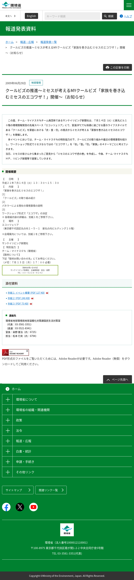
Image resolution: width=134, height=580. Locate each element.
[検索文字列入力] (72, 16)
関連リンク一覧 (48, 490)
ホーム (9, 42)
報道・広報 (27, 42)
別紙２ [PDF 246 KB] (19, 298)
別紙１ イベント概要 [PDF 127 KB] (26, 292)
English (31, 16)
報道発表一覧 (48, 42)
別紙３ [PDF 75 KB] (18, 303)
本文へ (8, 16)
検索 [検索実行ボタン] (111, 16)
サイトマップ (14, 490)
